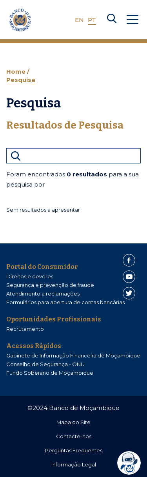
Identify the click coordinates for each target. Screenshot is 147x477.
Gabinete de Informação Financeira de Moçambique (73, 355)
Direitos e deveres (29, 276)
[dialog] (131, 463)
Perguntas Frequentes (73, 450)
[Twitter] (129, 293)
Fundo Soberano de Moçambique (49, 373)
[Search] (111, 20)
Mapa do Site (73, 422)
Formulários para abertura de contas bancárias (65, 302)
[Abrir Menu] (132, 20)
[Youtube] (129, 276)
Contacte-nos (73, 436)
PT (92, 20)
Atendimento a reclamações (43, 293)
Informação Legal (73, 464)
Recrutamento (25, 329)
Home (16, 71)
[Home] (20, 20)
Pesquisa (20, 79)
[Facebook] (129, 260)
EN (79, 20)
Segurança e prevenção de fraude (50, 285)
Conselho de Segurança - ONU (45, 364)
